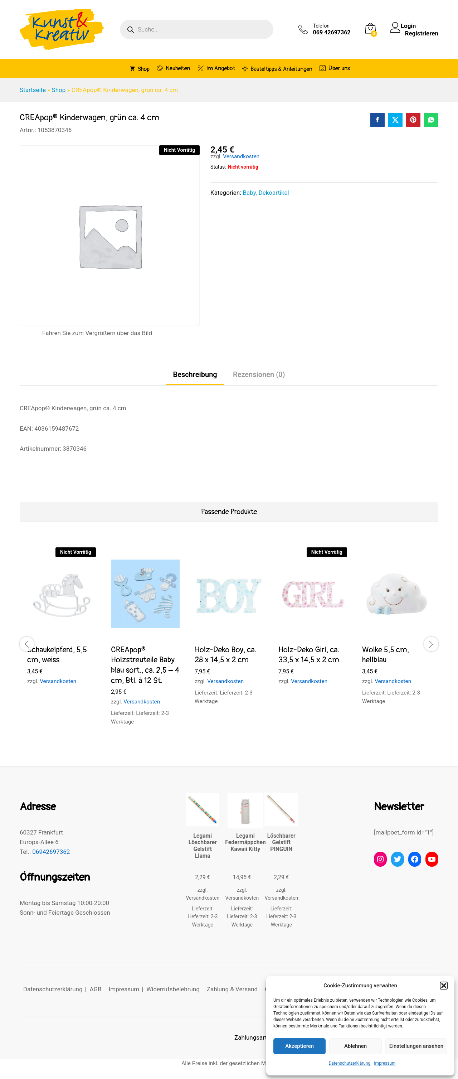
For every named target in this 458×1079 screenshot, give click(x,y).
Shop (140, 69)
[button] (443, 985)
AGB (95, 989)
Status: (218, 167)
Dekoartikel (273, 192)
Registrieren (421, 33)
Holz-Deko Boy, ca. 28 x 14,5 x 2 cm (225, 655)
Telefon (321, 26)
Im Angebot (216, 68)
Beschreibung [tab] (195, 374)
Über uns (335, 68)
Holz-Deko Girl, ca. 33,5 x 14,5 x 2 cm (308, 655)
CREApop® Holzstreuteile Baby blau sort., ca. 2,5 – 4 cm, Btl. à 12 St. (145, 665)
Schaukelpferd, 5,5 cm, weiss (57, 655)
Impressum (384, 1063)
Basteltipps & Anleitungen (277, 69)
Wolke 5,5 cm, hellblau (385, 655)
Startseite (33, 89)
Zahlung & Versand (232, 989)
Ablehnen (355, 1046)
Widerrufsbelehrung (173, 989)
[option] (61, 623)
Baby (249, 192)
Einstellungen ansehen (416, 1046)
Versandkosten (241, 156)
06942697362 (51, 851)
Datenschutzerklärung (349, 1063)
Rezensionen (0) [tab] (259, 374)
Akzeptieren (299, 1046)
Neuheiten (173, 68)
